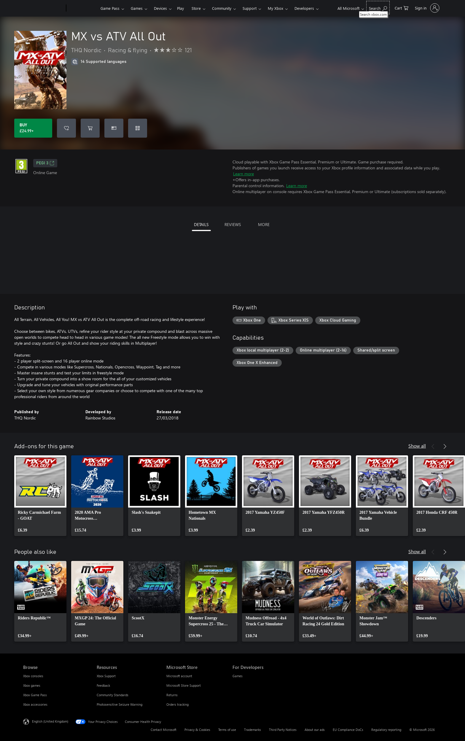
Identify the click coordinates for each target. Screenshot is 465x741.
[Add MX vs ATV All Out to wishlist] (66, 128)
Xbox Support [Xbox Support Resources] (106, 676)
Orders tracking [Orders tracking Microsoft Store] (177, 704)
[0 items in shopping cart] (401, 8)
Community (221, 8)
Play (180, 8)
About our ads (315, 730)
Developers (304, 8)
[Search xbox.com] (378, 7)
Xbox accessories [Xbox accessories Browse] (35, 704)
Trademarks (252, 730)
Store (196, 8)
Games (137, 8)
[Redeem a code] (137, 128)
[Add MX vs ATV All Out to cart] (90, 128)
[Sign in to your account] (426, 8)
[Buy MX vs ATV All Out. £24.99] (33, 128)
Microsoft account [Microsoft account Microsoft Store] (179, 676)
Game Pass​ (110, 8)
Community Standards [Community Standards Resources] (112, 695)
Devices (160, 8)
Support (250, 8)
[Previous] (433, 446)
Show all (417, 446)
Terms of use (227, 730)
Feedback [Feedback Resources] (103, 685)
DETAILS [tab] (201, 224)
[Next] (445, 446)
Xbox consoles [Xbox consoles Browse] (33, 676)
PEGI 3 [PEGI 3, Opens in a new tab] (45, 163)
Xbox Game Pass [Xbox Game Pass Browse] (35, 695)
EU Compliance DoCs (348, 730)
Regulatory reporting (386, 730)
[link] (40, 495)
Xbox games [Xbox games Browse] (31, 685)
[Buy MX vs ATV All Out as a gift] (113, 128)
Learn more (243, 173)
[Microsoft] (43, 8)
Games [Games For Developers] (237, 676)
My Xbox (275, 8)
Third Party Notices (283, 730)
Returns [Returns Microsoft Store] (172, 695)
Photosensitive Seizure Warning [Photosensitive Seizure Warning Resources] (119, 704)
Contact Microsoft (163, 730)
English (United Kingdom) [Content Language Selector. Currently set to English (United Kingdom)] (50, 721)
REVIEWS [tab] (232, 224)
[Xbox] (82, 8)
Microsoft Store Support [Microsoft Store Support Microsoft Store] (183, 685)
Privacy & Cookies (197, 730)
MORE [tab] (264, 224)
